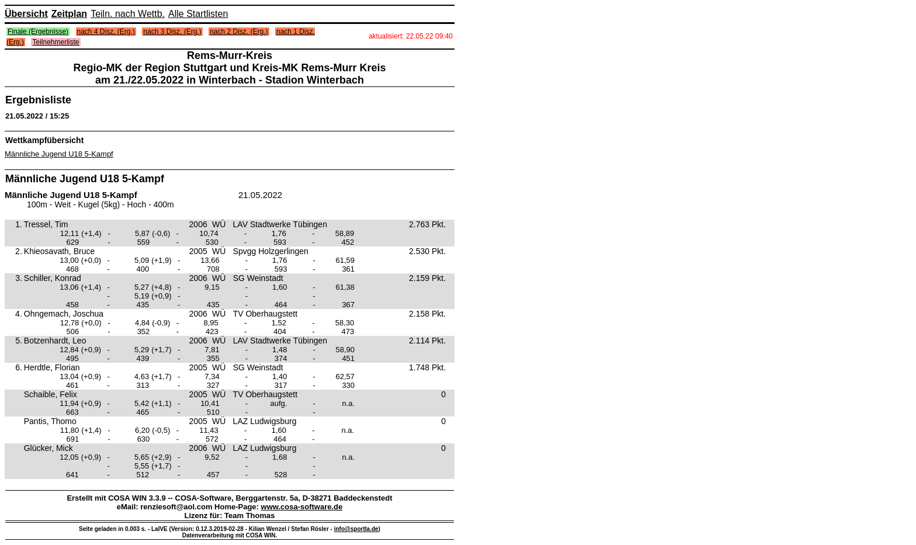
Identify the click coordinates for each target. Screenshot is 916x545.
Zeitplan (69, 14)
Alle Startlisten (198, 14)
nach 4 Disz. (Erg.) (106, 31)
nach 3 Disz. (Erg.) (172, 31)
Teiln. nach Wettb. (128, 14)
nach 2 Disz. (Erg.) (239, 31)
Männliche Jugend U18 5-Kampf (59, 154)
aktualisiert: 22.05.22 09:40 (411, 36)
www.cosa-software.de (302, 506)
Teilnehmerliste (55, 42)
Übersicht (26, 14)
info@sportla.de (356, 529)
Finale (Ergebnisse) (38, 31)
